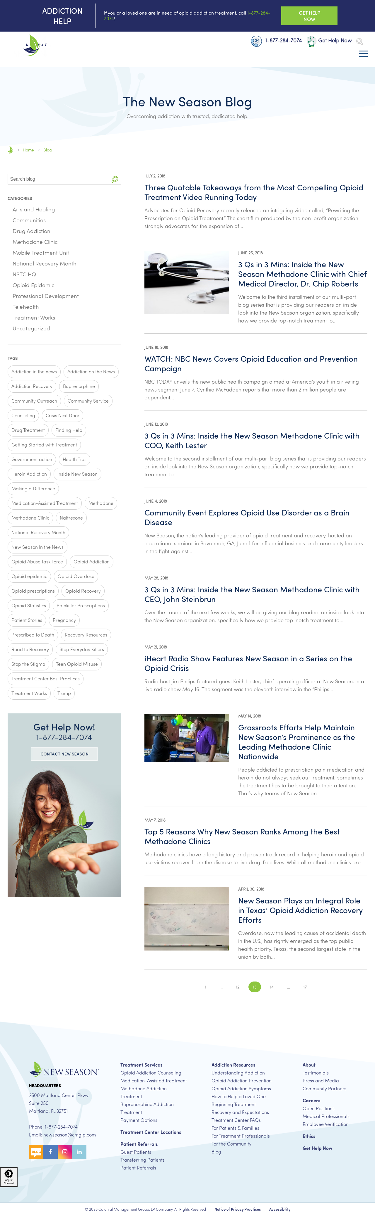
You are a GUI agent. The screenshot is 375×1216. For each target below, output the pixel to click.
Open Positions (319, 1108)
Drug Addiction (31, 230)
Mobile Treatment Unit (41, 252)
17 (305, 987)
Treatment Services (141, 1065)
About (309, 1065)
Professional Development (46, 295)
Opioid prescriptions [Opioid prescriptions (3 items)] (33, 591)
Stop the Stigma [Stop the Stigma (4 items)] (28, 664)
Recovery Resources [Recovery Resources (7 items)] (86, 635)
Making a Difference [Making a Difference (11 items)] (33, 488)
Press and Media (321, 1081)
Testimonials (316, 1073)
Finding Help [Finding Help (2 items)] (68, 430)
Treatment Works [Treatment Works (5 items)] (29, 693)
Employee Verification (326, 1124)
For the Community (231, 1144)
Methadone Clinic (35, 241)
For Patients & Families (235, 1128)
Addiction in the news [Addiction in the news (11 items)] (34, 372)
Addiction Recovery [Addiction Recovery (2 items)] (31, 386)
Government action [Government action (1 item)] (31, 459)
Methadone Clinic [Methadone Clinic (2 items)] (30, 518)
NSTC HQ (24, 274)
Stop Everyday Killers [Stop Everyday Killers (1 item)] (81, 649)
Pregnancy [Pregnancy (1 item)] (64, 620)
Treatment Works (34, 317)
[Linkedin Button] (79, 1151)
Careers (311, 1100)
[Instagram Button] (65, 1151)
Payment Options (138, 1120)
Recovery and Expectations (240, 1112)
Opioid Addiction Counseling (150, 1073)
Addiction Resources (233, 1065)
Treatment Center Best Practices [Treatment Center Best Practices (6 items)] (45, 679)
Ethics (309, 1136)
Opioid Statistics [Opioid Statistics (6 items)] (28, 605)
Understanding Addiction (238, 1073)
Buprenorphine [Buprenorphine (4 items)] (79, 386)
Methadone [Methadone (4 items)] (100, 503)
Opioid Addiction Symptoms (241, 1088)
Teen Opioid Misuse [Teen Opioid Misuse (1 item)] (77, 664)
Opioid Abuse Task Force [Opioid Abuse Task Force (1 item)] (37, 562)
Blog (216, 1152)
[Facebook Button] (50, 1151)
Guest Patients (135, 1152)
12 (238, 987)
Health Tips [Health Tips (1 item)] (74, 459)
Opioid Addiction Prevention (242, 1081)
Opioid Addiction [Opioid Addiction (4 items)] (92, 562)
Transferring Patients (142, 1160)
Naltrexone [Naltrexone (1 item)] (71, 518)
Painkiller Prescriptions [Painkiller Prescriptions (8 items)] (81, 605)
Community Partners (324, 1088)
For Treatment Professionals (241, 1136)
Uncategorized (31, 328)
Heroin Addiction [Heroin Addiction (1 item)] (29, 474)
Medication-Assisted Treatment (153, 1081)
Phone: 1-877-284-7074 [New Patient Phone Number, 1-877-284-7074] (53, 1127)
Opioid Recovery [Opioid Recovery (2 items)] (83, 591)
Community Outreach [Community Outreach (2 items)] (34, 401)
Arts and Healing (34, 209)
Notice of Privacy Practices (237, 1209)
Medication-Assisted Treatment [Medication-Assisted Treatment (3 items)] (44, 503)
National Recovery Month (44, 263)
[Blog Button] (36, 1151)
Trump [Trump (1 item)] (64, 693)
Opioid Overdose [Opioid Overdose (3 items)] (76, 576)
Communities (29, 220)
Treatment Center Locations (150, 1132)
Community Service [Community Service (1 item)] (88, 401)
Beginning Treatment (234, 1104)
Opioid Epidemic (33, 285)
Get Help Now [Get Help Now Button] (309, 15)
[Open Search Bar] (359, 41)
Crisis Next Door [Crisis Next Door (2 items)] (62, 415)
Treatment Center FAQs (236, 1120)
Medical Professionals (326, 1116)
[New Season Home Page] (29, 46)
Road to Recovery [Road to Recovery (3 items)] (30, 649)
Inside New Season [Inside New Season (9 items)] (77, 474)
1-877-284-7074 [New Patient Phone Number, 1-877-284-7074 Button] (276, 40)
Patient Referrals (139, 1144)
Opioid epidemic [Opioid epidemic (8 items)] (29, 576)
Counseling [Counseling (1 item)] (23, 415)
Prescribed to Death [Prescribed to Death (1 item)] (32, 635)
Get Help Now (317, 1148)
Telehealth (26, 306)
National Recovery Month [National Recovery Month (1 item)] (38, 532)
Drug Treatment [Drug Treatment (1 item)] (28, 430)
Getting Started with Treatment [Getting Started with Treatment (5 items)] (44, 445)
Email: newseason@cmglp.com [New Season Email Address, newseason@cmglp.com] (62, 1135)
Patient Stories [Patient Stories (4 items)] (26, 620)
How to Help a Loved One (239, 1096)
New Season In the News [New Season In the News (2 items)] (37, 547)
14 (272, 987)
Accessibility (279, 1209)
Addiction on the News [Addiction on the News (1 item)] (91, 372)
